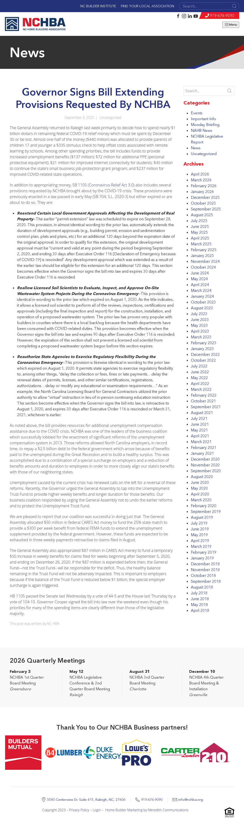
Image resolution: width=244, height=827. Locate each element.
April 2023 (200, 331)
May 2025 (199, 232)
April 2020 (200, 494)
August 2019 (202, 517)
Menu (230, 24)
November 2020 (205, 464)
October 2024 (203, 267)
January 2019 (202, 558)
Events (196, 113)
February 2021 (203, 447)
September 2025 (206, 209)
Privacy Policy (79, 810)
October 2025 (203, 203)
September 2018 (206, 581)
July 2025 (199, 220)
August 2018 (202, 587)
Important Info (203, 118)
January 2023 (202, 348)
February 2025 (203, 249)
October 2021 (203, 400)
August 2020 (202, 476)
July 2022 (199, 366)
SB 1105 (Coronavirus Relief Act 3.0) (103, 185)
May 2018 (199, 604)
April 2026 (200, 174)
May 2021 (199, 430)
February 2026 (203, 185)
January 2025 (202, 255)
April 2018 (200, 610)
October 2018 (203, 575)
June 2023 (200, 319)
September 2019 (206, 511)
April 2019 (200, 540)
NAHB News (201, 130)
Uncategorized (110, 117)
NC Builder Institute (98, 6)
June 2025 (200, 226)
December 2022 (205, 354)
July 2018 (199, 592)
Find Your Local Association (147, 6)
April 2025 (200, 238)
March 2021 (201, 441)
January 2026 (202, 191)
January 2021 (202, 453)
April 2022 (200, 383)
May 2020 (199, 488)
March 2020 (201, 499)
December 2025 (205, 197)
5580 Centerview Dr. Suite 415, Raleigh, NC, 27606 (86, 799)
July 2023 (199, 313)
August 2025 (202, 214)
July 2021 (199, 418)
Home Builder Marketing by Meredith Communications (147, 810)
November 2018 (205, 569)
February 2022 (203, 395)
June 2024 (200, 272)
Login (97, 810)
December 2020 (205, 459)
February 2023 (203, 342)
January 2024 (202, 296)
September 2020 (206, 470)
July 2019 (199, 523)
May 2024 (199, 278)
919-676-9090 (222, 15)
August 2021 (202, 412)
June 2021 (200, 424)
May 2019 (199, 534)
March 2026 (201, 179)
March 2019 (201, 546)
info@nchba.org (190, 799)
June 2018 (200, 598)
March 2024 (201, 290)
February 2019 (203, 552)
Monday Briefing (205, 124)
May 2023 (199, 325)
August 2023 (202, 307)
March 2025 (201, 243)
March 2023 (201, 336)
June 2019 (200, 528)
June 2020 (200, 482)
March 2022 (201, 389)
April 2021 (200, 435)
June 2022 (200, 371)
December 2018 (205, 563)
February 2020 (203, 505)
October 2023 (203, 302)
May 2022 (199, 377)
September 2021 (206, 406)
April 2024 (200, 284)
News (196, 147)
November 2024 (205, 261)
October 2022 (203, 360)
